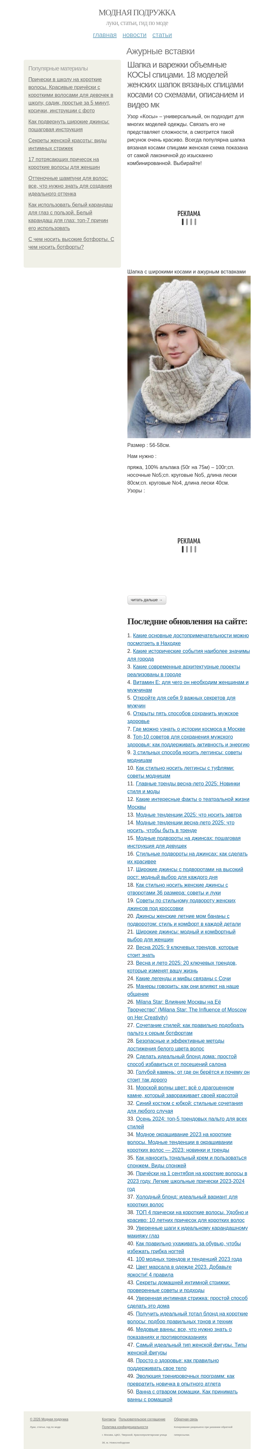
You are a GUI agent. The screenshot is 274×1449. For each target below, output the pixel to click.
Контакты (109, 1419)
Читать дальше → (147, 600)
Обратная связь (186, 1419)
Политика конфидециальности (125, 1427)
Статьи (162, 34)
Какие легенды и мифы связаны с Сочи (183, 978)
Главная (105, 34)
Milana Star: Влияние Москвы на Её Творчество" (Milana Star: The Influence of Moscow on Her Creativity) (186, 1009)
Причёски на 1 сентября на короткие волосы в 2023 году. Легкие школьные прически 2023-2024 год (187, 1181)
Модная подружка (137, 12)
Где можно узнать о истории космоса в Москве (189, 729)
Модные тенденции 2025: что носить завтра (189, 815)
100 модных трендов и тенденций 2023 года (189, 1259)
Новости (135, 34)
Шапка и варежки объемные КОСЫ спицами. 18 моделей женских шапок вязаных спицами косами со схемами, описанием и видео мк (185, 84)
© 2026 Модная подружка (49, 1419)
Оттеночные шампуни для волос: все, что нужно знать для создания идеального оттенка (70, 186)
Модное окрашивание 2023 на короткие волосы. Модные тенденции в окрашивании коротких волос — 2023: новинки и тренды (180, 1142)
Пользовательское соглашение (142, 1419)
